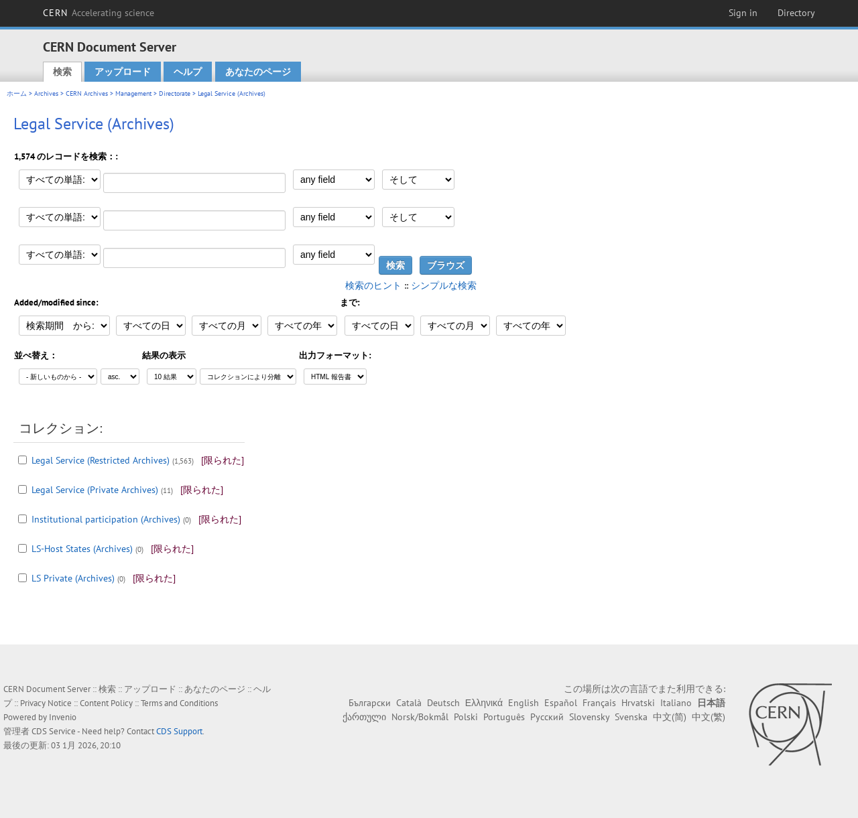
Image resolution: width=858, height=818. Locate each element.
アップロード (123, 72)
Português (504, 717)
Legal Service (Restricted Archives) (101, 460)
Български (370, 703)
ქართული (364, 717)
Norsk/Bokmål (419, 717)
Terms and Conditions (179, 703)
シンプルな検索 (444, 285)
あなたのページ (258, 72)
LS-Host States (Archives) (82, 549)
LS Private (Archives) (73, 578)
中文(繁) (708, 717)
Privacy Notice (46, 703)
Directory (796, 13)
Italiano (676, 703)
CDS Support (179, 731)
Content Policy (106, 703)
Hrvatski (638, 703)
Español (560, 703)
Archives (46, 93)
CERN (98, 13)
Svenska (631, 717)
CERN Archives (87, 93)
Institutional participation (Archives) (106, 519)
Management (133, 93)
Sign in (743, 13)
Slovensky (589, 717)
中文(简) (669, 717)
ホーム (17, 93)
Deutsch (443, 703)
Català (409, 703)
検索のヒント (373, 285)
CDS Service (54, 731)
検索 (62, 72)
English (523, 703)
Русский (547, 717)
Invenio (62, 717)
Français (599, 703)
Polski (466, 717)
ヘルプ (188, 72)
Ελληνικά (484, 703)
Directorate (174, 93)
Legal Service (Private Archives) (95, 490)
